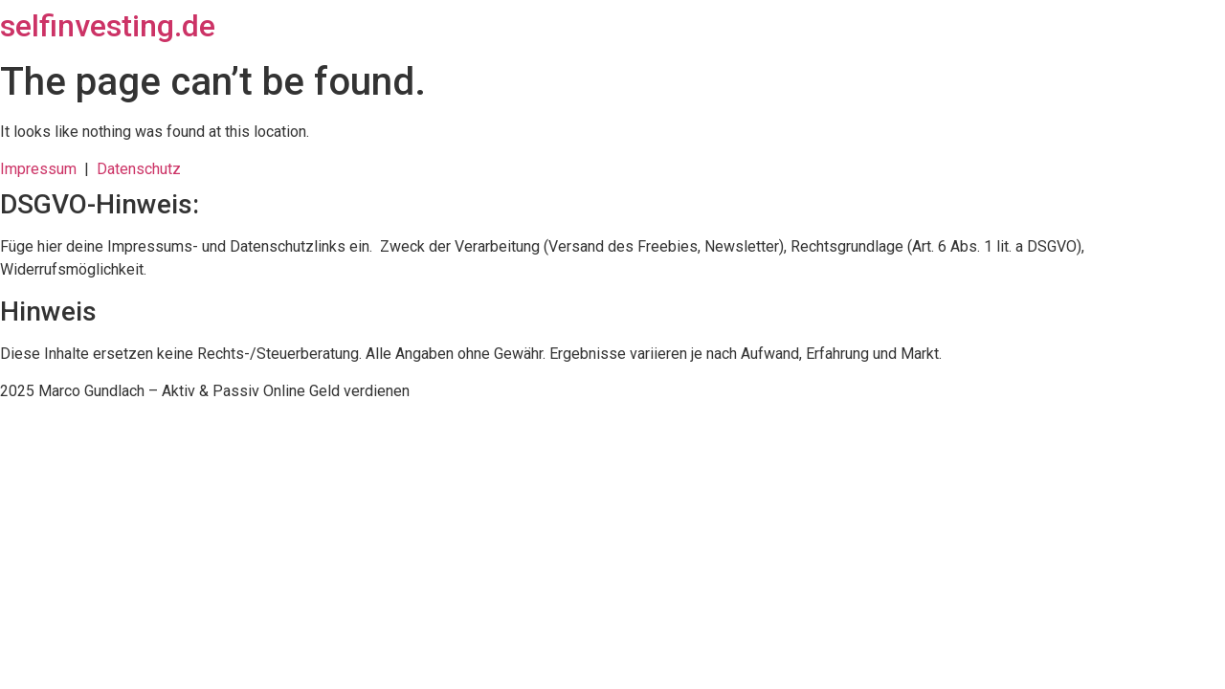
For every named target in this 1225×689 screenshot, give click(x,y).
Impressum (42, 169)
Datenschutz (139, 169)
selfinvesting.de (107, 26)
